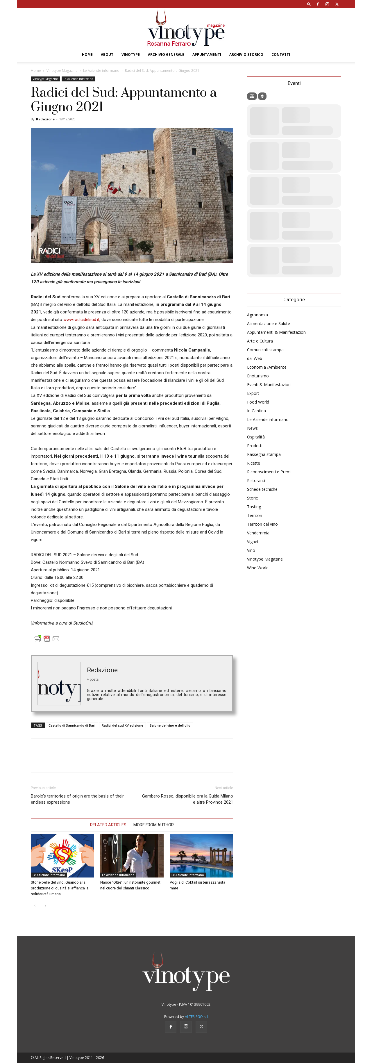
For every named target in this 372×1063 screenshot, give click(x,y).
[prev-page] (35, 906)
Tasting (254, 506)
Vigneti (253, 541)
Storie (252, 498)
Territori (254, 515)
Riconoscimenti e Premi (269, 472)
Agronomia (257, 315)
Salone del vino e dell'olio (170, 725)
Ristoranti (256, 480)
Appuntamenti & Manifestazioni (277, 332)
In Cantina (256, 410)
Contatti (280, 54)
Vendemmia (258, 533)
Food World (258, 402)
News (252, 428)
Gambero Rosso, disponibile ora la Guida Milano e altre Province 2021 (187, 799)
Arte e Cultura (260, 341)
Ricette (253, 463)
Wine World (258, 567)
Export (253, 393)
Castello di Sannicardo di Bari (72, 725)
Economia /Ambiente (267, 367)
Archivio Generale (166, 54)
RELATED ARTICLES (108, 825)
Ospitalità (256, 437)
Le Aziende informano (101, 70)
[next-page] (45, 906)
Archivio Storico (246, 54)
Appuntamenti (206, 54)
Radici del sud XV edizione (122, 725)
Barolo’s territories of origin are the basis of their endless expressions (77, 799)
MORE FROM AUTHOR (153, 825)
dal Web (254, 358)
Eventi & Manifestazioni (269, 384)
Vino (251, 550)
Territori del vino (262, 524)
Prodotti (254, 445)
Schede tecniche (262, 489)
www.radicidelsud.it (81, 319)
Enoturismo (258, 376)
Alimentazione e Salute (268, 323)
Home (87, 54)
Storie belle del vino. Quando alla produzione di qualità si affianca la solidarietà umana (60, 888)
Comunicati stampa (265, 349)
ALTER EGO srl (196, 1016)
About (107, 54)
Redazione (45, 119)
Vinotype (130, 54)
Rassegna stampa (264, 454)
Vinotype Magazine (62, 70)
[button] (309, 4)
